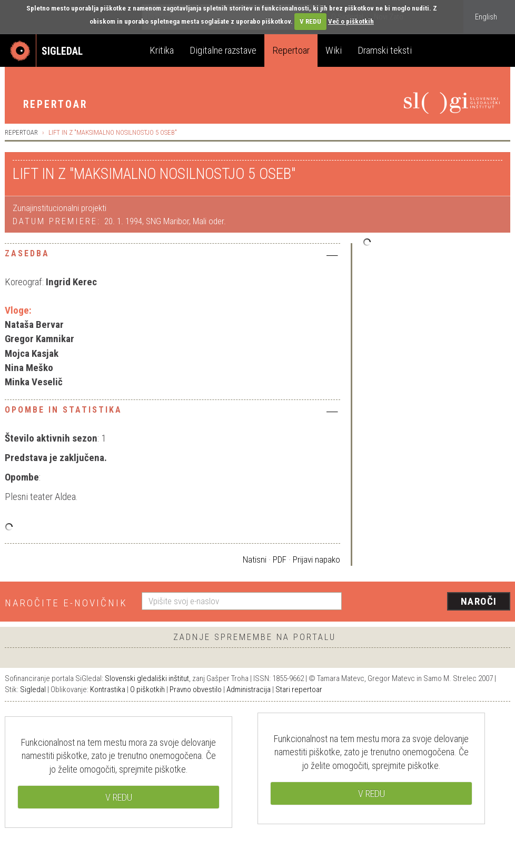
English (486, 17)
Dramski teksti (385, 50)
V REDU (310, 21)
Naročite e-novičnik (66, 603)
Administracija (248, 689)
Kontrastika (107, 689)
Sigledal (33, 689)
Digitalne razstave (223, 50)
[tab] (172, 256)
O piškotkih (147, 689)
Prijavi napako (316, 559)
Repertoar (291, 50)
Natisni (254, 559)
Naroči (479, 601)
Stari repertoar (298, 689)
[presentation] (432, 602)
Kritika (162, 50)
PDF (279, 559)
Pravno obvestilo (196, 689)
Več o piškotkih (351, 21)
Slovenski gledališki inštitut (147, 678)
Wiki (333, 50)
